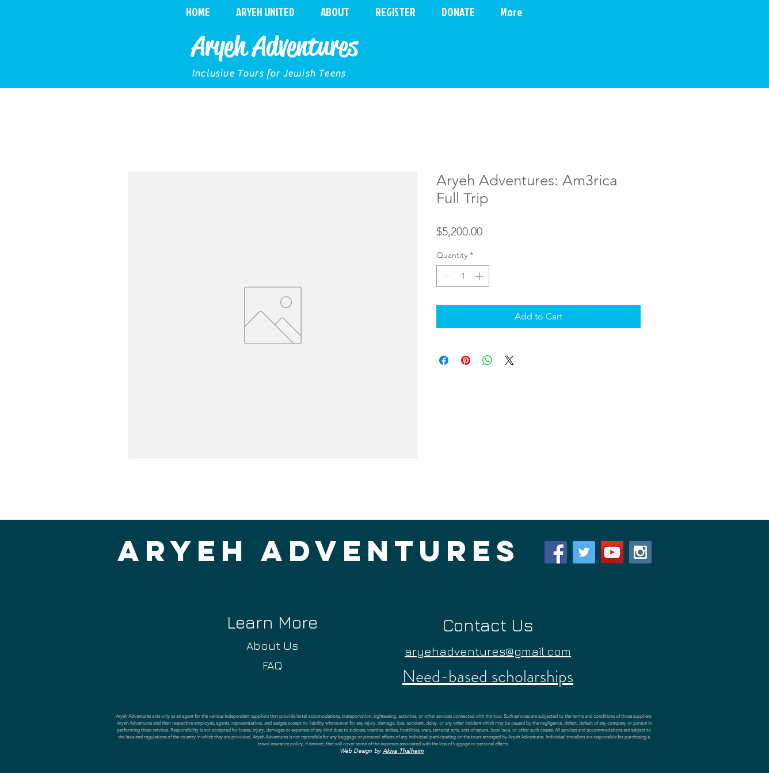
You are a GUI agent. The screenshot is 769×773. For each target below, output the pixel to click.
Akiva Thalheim (403, 751)
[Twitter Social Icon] (584, 552)
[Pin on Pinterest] (466, 360)
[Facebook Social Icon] (556, 552)
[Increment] (480, 276)
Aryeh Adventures (275, 46)
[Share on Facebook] (444, 360)
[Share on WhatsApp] (487, 360)
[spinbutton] (462, 276)
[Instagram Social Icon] (640, 552)
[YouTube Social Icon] (612, 552)
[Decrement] (445, 276)
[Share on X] (509, 360)
